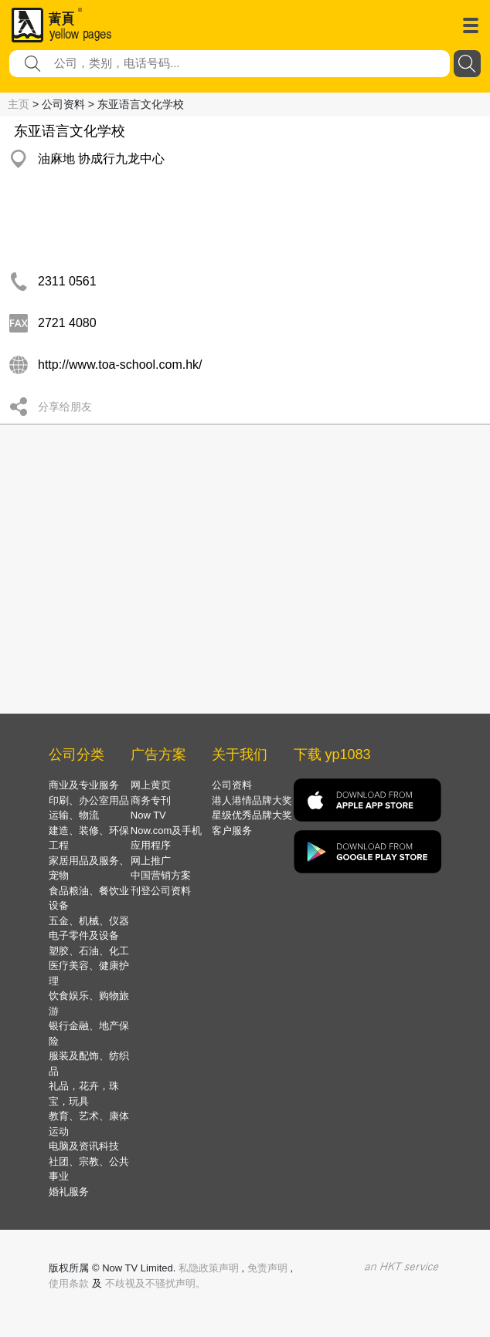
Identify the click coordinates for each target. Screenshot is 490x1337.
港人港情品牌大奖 (252, 800)
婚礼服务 (69, 1191)
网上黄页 (151, 785)
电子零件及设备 (84, 935)
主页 (18, 104)
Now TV (148, 815)
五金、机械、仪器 (89, 921)
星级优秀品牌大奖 (252, 815)
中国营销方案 (161, 875)
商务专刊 (151, 800)
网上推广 (151, 860)
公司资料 (232, 785)
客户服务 (232, 830)
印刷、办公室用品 (89, 800)
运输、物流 (74, 815)
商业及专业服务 (84, 785)
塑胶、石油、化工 (89, 951)
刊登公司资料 (161, 890)
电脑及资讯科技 (84, 1146)
